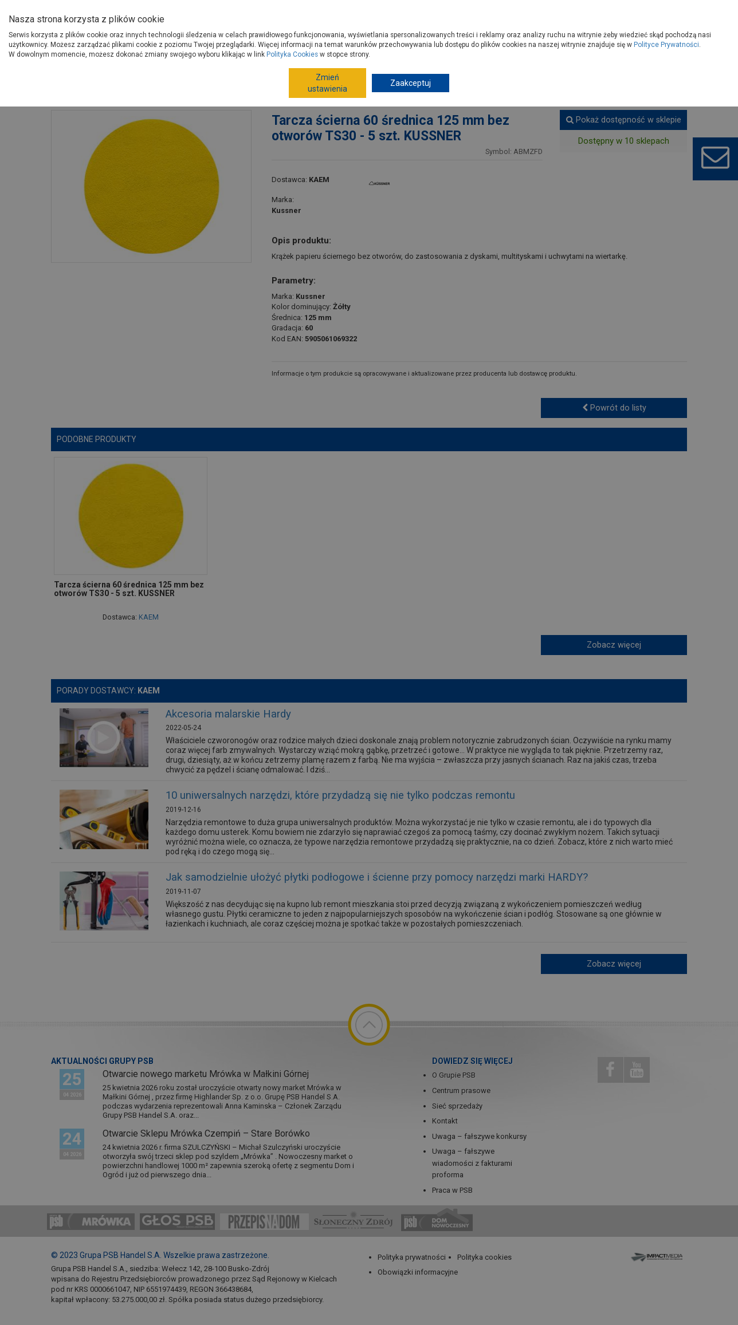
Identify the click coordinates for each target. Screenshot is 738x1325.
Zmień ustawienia (327, 83)
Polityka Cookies (292, 54)
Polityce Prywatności (666, 45)
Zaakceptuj (410, 83)
